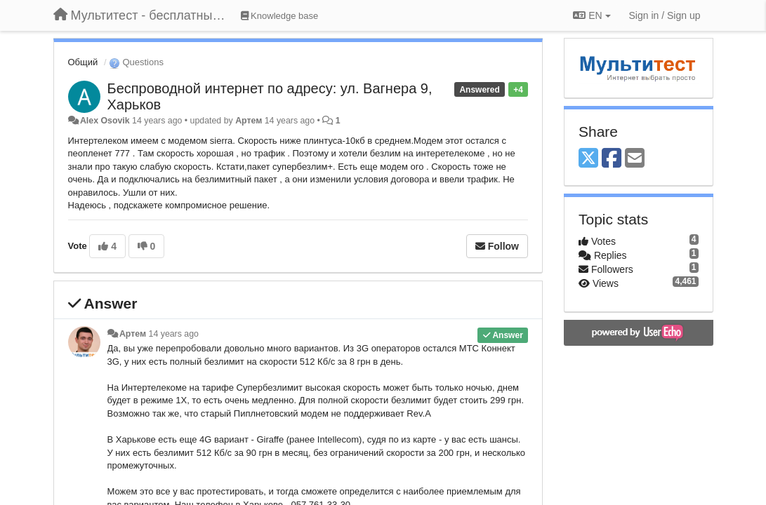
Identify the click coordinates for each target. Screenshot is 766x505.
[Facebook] (611, 159)
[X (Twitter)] (588, 159)
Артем (248, 121)
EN (591, 15)
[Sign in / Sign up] (664, 15)
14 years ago (174, 334)
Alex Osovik (105, 121)
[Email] (635, 159)
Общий (83, 62)
